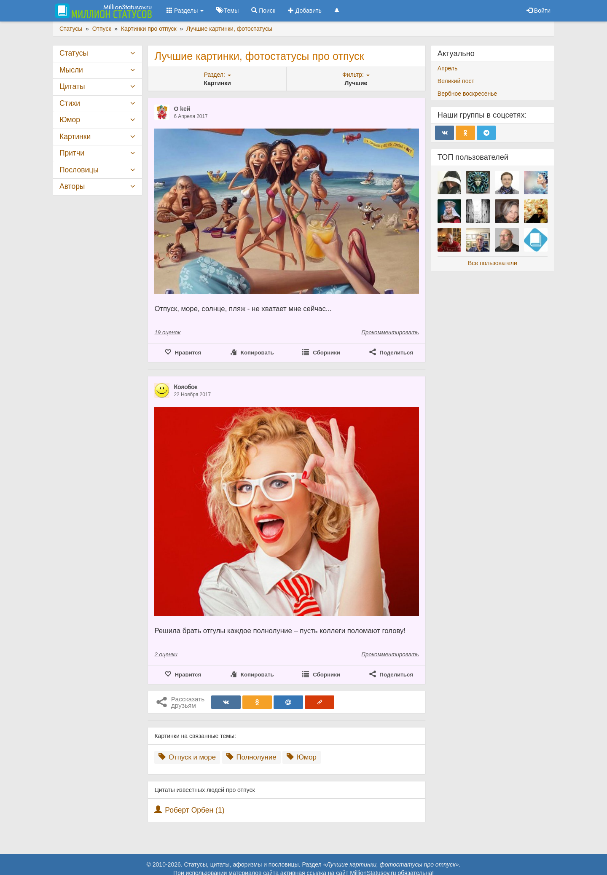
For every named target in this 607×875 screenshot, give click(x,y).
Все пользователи (492, 263)
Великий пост (456, 81)
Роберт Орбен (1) (194, 810)
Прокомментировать (390, 332)
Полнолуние (251, 757)
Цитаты (72, 86)
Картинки (75, 136)
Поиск (263, 10)
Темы (227, 10)
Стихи (69, 103)
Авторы (72, 186)
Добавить (305, 10)
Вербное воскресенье (467, 93)
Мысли (71, 70)
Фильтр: (356, 74)
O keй (182, 108)
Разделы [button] (185, 10)
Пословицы (79, 170)
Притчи (71, 153)
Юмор (302, 757)
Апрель (448, 68)
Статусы (73, 53)
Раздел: (217, 74)
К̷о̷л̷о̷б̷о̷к (185, 387)
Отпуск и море (187, 757)
